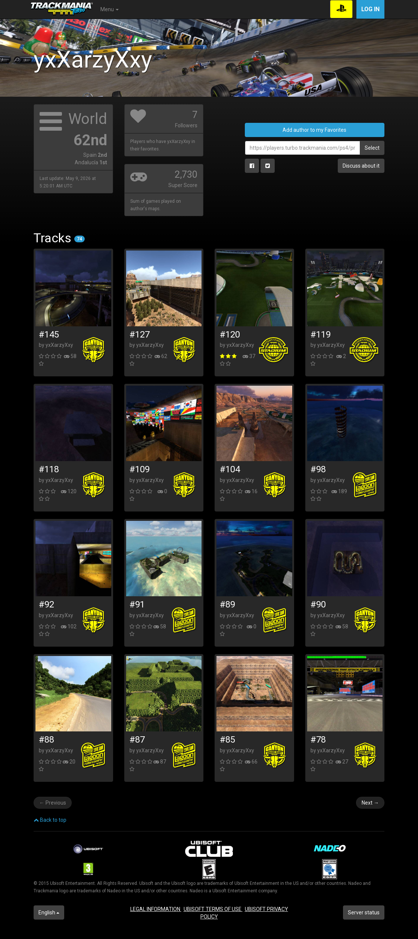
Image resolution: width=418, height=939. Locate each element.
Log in (370, 9)
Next (370, 803)
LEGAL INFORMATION (155, 909)
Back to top (50, 820)
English (48, 912)
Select (372, 148)
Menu (109, 9)
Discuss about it (361, 166)
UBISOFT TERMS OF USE (213, 909)
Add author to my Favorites (314, 130)
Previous (52, 803)
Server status (364, 912)
